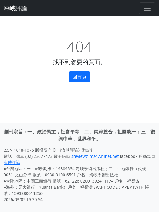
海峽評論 (15, 8)
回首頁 (79, 77)
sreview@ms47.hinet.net (95, 156)
